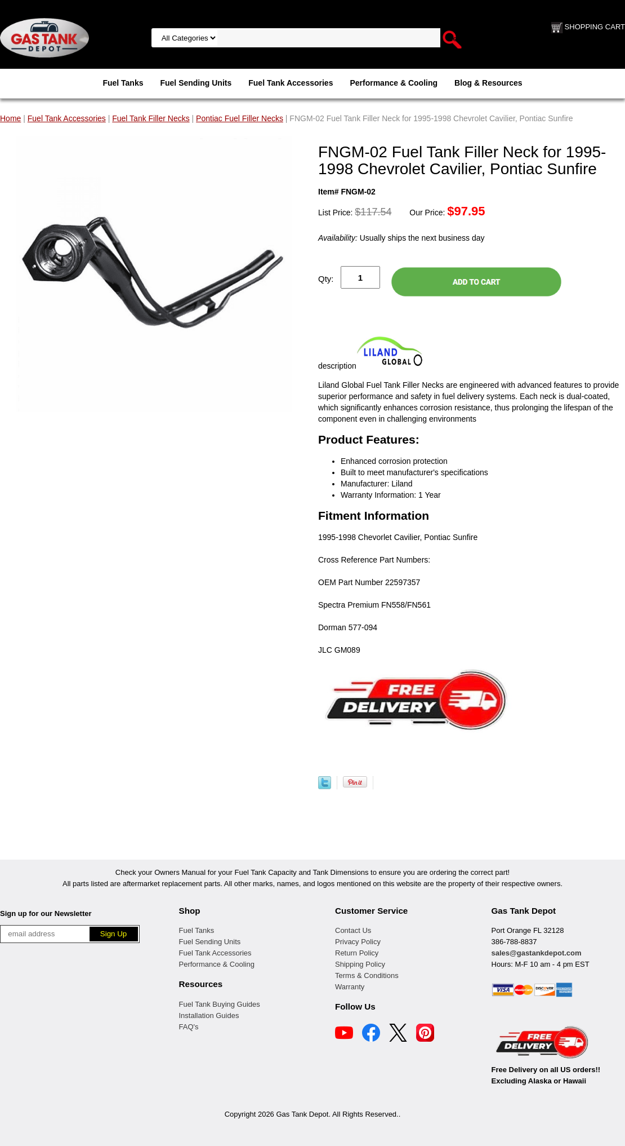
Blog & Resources (488, 82)
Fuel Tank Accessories (290, 82)
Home (10, 118)
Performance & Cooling (394, 82)
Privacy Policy (358, 941)
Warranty (349, 987)
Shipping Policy (360, 964)
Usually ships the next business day (401, 237)
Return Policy (356, 953)
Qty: (326, 279)
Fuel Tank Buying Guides (219, 1004)
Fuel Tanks (122, 82)
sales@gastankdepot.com (537, 953)
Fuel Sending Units (195, 82)
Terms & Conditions (367, 975)
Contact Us (353, 930)
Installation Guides (209, 1015)
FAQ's (189, 1027)
